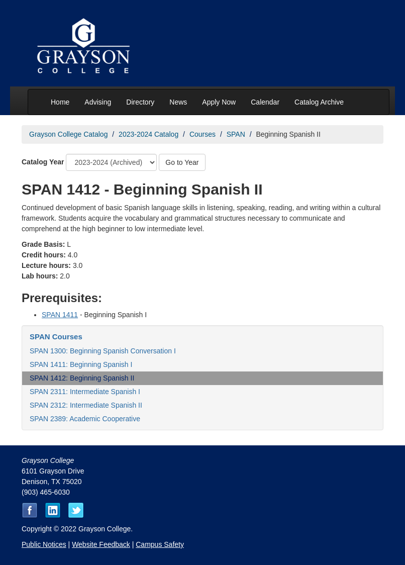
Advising (97, 102)
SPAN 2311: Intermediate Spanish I (85, 392)
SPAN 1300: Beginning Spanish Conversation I (103, 351)
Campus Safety (160, 544)
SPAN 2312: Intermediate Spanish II (86, 405)
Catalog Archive (319, 102)
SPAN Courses (56, 336)
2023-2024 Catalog (148, 134)
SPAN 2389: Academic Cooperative (85, 419)
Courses (202, 134)
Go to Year (181, 162)
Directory (140, 102)
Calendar (265, 102)
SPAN (236, 134)
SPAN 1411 (60, 315)
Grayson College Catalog (68, 134)
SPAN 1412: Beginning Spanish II (82, 378)
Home (60, 102)
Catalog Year (43, 162)
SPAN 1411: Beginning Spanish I (81, 364)
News (178, 102)
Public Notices (44, 544)
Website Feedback (101, 544)
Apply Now (219, 102)
